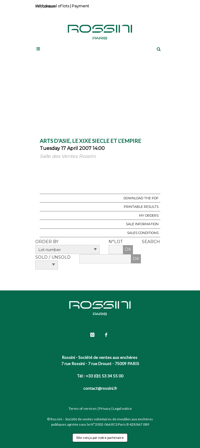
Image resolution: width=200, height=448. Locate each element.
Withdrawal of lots (52, 6)
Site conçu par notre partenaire (100, 437)
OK (128, 249)
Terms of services (83, 408)
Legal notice (122, 408)
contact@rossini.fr (100, 388)
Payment (80, 6)
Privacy (105, 408)
